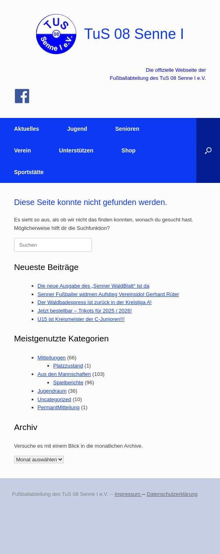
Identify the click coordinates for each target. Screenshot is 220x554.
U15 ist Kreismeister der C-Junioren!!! (81, 319)
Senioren (127, 129)
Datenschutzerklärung (172, 494)
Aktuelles (26, 129)
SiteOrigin (126, 538)
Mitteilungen (52, 358)
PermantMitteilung (59, 407)
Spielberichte (68, 382)
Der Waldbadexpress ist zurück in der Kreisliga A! (95, 302)
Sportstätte (29, 172)
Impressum (128, 494)
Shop (129, 150)
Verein (22, 150)
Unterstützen (76, 150)
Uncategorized (54, 399)
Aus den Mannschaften (64, 374)
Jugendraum (52, 391)
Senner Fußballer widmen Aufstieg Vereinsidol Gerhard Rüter (108, 294)
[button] (208, 150)
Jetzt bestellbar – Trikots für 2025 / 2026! (85, 311)
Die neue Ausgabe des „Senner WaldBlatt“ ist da (93, 286)
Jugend (77, 129)
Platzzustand (68, 366)
